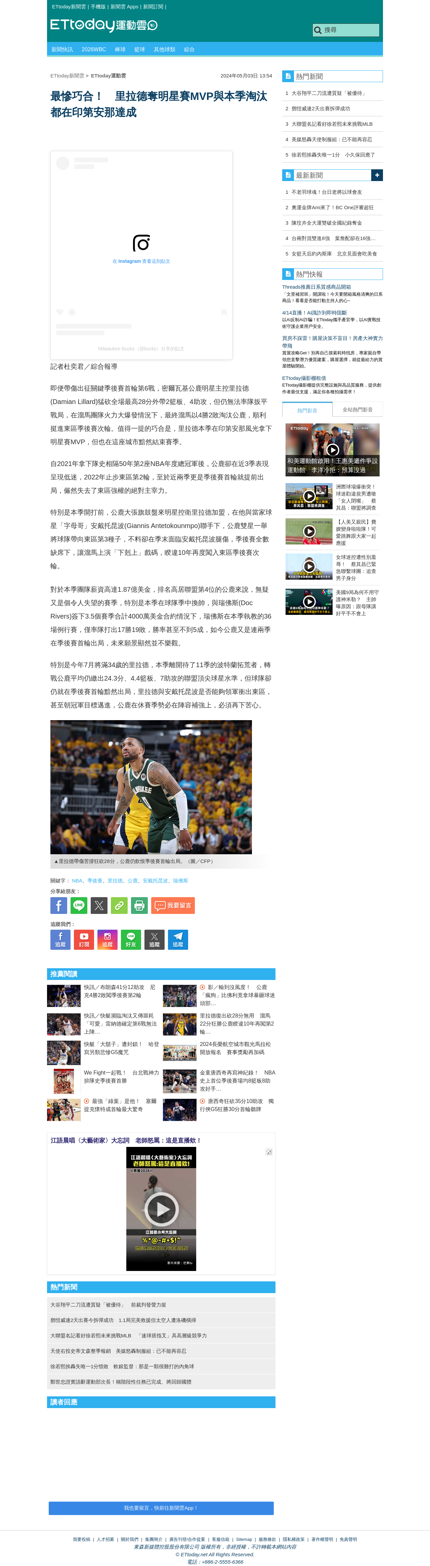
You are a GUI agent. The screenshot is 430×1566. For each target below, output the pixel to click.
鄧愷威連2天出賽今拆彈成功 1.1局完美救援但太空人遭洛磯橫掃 (123, 1320)
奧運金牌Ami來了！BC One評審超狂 (333, 207)
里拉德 (115, 880)
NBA (77, 880)
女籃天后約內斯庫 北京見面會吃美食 (334, 253)
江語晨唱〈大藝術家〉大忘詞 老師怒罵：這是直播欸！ (126, 1140)
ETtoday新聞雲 (69, 6)
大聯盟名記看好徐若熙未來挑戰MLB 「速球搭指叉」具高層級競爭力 (128, 1335)
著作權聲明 (322, 1539)
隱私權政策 (294, 1539)
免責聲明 (348, 1539)
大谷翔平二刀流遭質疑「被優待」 (332, 93)
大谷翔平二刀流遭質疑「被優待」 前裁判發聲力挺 (108, 1305)
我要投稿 (81, 1539)
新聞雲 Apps (124, 6)
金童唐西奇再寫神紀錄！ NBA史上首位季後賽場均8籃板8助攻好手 (237, 1081)
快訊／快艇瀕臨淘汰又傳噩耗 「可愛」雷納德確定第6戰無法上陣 (121, 1024)
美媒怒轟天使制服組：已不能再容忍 (332, 139)
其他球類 (164, 49)
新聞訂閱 (153, 6)
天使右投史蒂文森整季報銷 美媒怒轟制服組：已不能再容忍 (118, 1351)
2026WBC (94, 49)
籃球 (139, 49)
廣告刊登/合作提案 (187, 1539)
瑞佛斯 (180, 880)
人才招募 (105, 1539)
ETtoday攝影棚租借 (304, 378)
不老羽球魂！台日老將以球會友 (327, 192)
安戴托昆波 (155, 880)
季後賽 (94, 880)
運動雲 (109, 26)
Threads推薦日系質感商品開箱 (316, 287)
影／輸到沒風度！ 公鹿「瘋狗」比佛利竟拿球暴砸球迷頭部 (237, 995)
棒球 (120, 49)
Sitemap (244, 1539)
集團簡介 (154, 1539)
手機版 (98, 6)
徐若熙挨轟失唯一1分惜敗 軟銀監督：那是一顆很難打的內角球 (122, 1366)
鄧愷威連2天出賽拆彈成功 (321, 108)
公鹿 (133, 880)
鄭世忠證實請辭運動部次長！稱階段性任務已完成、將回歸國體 (120, 1382)
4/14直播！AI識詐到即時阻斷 (314, 312)
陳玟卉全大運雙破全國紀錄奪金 (327, 223)
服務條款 (267, 1539)
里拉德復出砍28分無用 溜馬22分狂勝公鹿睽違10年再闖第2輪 (237, 1024)
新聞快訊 (62, 49)
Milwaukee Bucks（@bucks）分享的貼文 (141, 348)
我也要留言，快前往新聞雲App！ (161, 1508)
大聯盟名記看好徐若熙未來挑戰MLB (332, 124)
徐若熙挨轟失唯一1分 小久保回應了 (333, 155)
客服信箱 (220, 1539)
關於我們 (129, 1539)
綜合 (189, 49)
